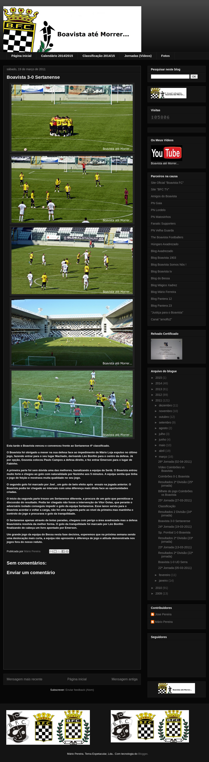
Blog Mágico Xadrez (164, 285)
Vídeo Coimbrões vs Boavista (171, 469)
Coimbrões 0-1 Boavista (173, 476)
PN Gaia (156, 203)
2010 (159, 588)
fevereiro (165, 575)
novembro (166, 411)
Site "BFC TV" (160, 189)
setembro (165, 422)
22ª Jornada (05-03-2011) (175, 568)
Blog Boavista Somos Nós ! (168, 264)
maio (162, 445)
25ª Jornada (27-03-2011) (175, 500)
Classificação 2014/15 (99, 55)
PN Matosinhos (161, 217)
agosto (163, 428)
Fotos (165, 55)
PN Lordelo (158, 210)
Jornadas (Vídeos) (138, 55)
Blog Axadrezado (162, 251)
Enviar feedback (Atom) (80, 689)
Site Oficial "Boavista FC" (167, 182)
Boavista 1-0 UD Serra (172, 562)
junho (163, 439)
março (163, 456)
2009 (159, 593)
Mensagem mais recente (24, 679)
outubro (164, 416)
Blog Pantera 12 (161, 298)
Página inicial (21, 55)
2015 (159, 377)
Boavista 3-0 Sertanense (174, 521)
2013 (159, 389)
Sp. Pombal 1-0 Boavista (174, 532)
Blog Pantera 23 (161, 305)
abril (162, 450)
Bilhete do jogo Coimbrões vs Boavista (175, 493)
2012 (159, 394)
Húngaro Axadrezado (164, 244)
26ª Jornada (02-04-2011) (175, 461)
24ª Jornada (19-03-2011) (175, 526)
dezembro (166, 405)
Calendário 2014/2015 (57, 55)
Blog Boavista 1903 (163, 257)
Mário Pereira (164, 621)
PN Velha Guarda (162, 230)
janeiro (163, 580)
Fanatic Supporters (163, 223)
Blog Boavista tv (161, 271)
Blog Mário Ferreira (163, 292)
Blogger (142, 753)
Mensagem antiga (125, 679)
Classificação (166, 506)
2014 (159, 383)
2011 (159, 400)
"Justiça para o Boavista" (167, 312)
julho (162, 434)
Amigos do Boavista (164, 196)
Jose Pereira (163, 614)
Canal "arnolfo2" (161, 319)
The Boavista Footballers (167, 237)
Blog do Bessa (160, 278)
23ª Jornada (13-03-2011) (175, 547)
